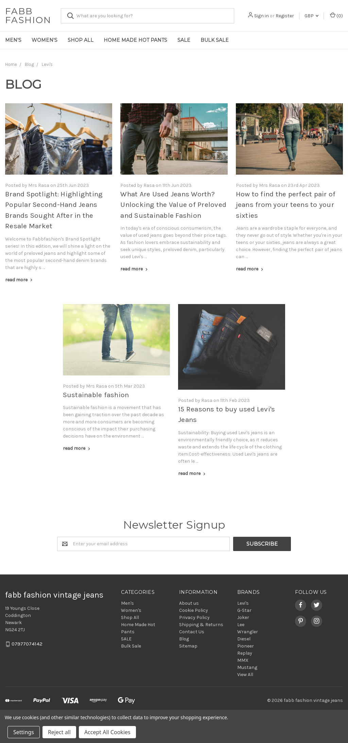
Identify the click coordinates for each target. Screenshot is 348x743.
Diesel (243, 639)
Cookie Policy (193, 610)
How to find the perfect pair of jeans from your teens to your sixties (286, 204)
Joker (243, 617)
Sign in (261, 16)
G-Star (244, 610)
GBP (311, 16)
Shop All (80, 40)
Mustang (247, 667)
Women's (44, 40)
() (336, 15)
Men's (13, 40)
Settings (23, 732)
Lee (240, 624)
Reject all (59, 732)
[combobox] (147, 15)
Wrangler (247, 632)
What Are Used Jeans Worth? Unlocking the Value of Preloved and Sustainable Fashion (173, 204)
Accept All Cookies (107, 732)
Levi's (243, 603)
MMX (242, 660)
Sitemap (188, 646)
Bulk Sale (215, 40)
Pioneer (245, 646)
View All (245, 674)
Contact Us (191, 632)
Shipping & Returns (201, 624)
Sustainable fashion (96, 395)
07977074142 (27, 644)
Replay (244, 653)
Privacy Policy (194, 617)
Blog (184, 639)
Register (285, 16)
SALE (183, 40)
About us (189, 603)
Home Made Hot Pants (135, 40)
